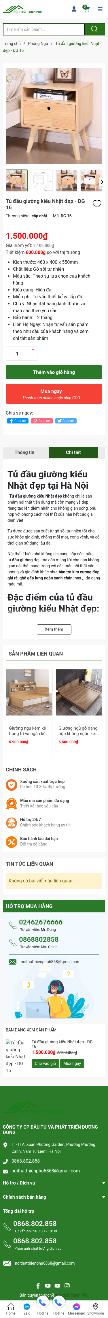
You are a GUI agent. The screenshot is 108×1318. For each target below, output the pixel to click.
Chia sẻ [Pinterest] (41, 421)
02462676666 (40, 920)
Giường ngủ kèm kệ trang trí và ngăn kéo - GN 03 (28, 734)
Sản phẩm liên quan (36, 654)
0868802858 (39, 937)
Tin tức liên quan (29, 861)
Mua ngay (51, 395)
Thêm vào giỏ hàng (54, 372)
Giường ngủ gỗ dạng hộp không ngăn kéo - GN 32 (78, 734)
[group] (54, 115)
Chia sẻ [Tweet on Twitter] (65, 421)
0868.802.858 (26, 1153)
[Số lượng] (17, 353)
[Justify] (94, 29)
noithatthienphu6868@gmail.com (46, 1163)
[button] (102, 182)
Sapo (66, 1293)
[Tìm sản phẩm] (44, 29)
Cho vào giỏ (45, 1061)
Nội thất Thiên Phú (71, 1287)
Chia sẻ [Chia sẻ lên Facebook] (17, 421)
